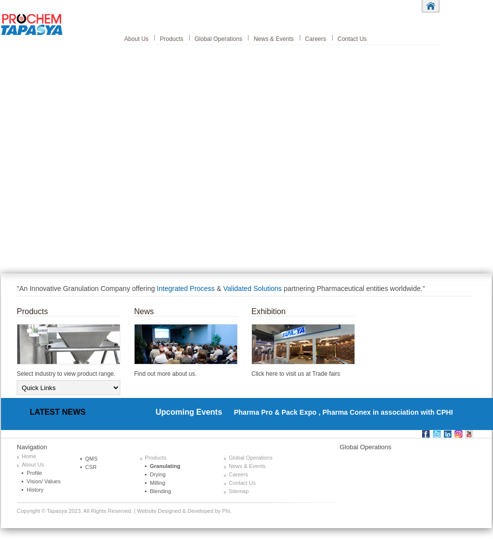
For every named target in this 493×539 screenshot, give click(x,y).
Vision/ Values (44, 481)
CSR (91, 467)
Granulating (165, 466)
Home (29, 456)
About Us (136, 39)
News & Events (273, 39)
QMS (91, 459)
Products (171, 39)
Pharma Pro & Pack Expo (270, 412)
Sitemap (238, 491)
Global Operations (219, 39)
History (35, 490)
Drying (158, 474)
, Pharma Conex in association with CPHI (385, 412)
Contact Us (352, 39)
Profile (34, 473)
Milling (157, 483)
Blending (160, 491)
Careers (315, 39)
